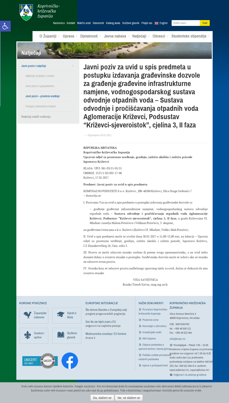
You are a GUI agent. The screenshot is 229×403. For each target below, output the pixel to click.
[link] (5, 26)
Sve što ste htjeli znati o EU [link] (101, 321)
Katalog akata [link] (113, 23)
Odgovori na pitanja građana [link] (190, 374)
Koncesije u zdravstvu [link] (154, 325)
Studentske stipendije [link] (190, 36)
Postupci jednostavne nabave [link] (40, 106)
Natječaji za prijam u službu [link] (39, 75)
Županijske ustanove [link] (40, 315)
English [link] (164, 23)
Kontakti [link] (71, 23)
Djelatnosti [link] (90, 36)
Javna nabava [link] (116, 36)
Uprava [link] (70, 36)
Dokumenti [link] (98, 23)
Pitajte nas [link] (146, 23)
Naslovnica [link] (59, 23)
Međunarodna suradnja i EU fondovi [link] (106, 334)
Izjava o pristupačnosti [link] (155, 365)
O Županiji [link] (50, 36)
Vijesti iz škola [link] (71, 315)
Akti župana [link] (149, 338)
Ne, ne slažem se (129, 397)
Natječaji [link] (140, 36)
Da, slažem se (102, 397)
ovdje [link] (198, 390)
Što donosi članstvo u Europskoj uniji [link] (106, 309)
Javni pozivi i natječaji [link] (33, 66)
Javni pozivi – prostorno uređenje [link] (42, 96)
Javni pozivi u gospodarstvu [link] (39, 86)
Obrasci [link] (160, 36)
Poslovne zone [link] (150, 319)
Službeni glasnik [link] (130, 23)
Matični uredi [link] (84, 23)
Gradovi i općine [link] (39, 335)
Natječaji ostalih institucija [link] (36, 116)
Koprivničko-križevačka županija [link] (39, 12)
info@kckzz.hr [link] (178, 339)
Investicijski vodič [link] (152, 332)
